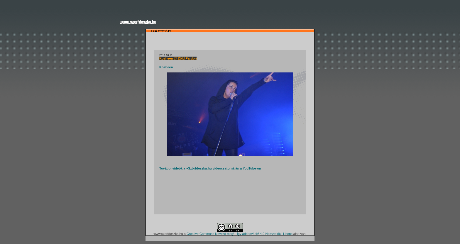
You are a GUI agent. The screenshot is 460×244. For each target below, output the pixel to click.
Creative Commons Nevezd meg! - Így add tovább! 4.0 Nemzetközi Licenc (239, 233)
